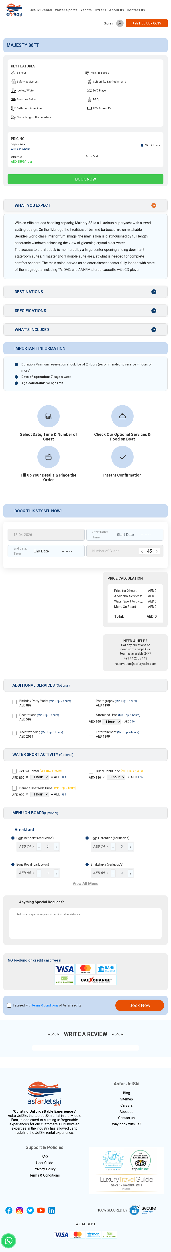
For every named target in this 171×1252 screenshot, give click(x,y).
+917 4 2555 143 (135, 658)
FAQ (44, 1157)
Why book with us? (126, 1124)
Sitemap (126, 1099)
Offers (100, 10)
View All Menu (85, 883)
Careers (126, 1105)
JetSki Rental (41, 10)
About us (116, 10)
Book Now (85, 179)
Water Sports (66, 10)
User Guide (44, 1163)
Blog (126, 1093)
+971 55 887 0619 (146, 23)
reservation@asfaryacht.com (135, 664)
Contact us (136, 10)
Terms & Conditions (44, 1175)
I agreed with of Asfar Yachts (47, 1005)
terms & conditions (45, 1005)
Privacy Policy (44, 1169)
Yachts (86, 10)
